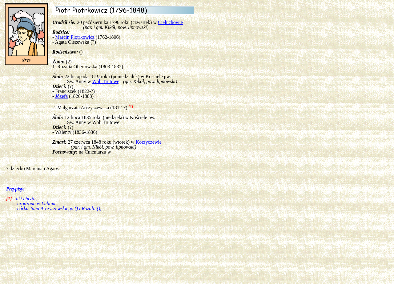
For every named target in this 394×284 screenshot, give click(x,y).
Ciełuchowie (170, 22)
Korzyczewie (149, 142)
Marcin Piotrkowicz (74, 37)
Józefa (61, 96)
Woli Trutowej (106, 81)
